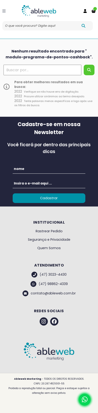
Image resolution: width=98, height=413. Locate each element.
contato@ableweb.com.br (49, 293)
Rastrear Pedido (49, 231)
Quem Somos (49, 248)
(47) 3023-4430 (49, 275)
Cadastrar (49, 198)
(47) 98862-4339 (49, 284)
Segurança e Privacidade (49, 239)
